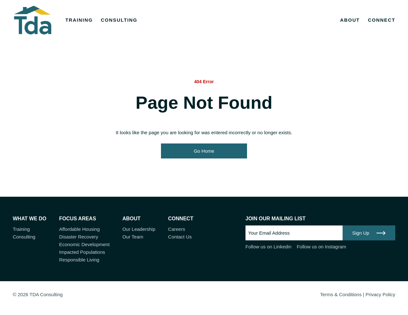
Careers (176, 229)
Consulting (119, 20)
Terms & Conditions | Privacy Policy (357, 294)
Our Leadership (138, 229)
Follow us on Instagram (321, 246)
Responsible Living (79, 259)
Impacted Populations (82, 252)
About (350, 20)
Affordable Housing (79, 229)
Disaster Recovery (78, 236)
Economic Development (84, 244)
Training (79, 20)
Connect (381, 20)
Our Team (132, 236)
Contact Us (180, 236)
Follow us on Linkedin (268, 246)
